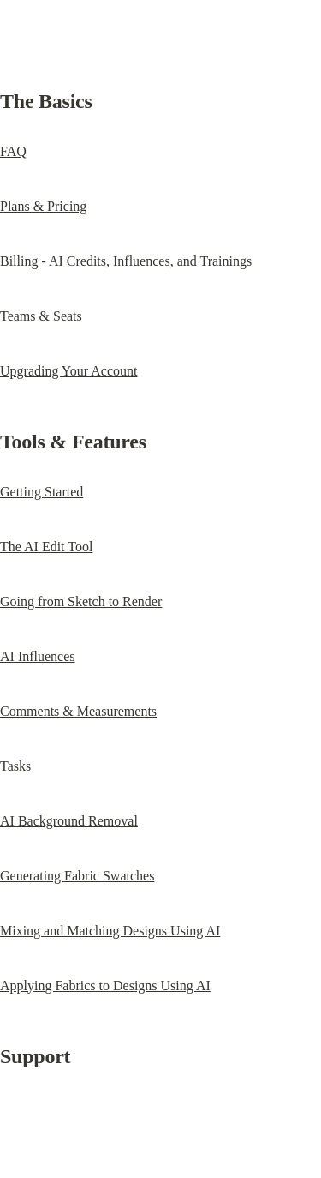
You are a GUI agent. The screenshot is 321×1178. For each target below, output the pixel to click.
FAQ (13, 151)
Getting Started (41, 491)
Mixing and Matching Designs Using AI (110, 930)
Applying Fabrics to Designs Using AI (105, 985)
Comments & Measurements (78, 711)
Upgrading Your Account (68, 371)
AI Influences (37, 656)
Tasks (15, 766)
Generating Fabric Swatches (77, 875)
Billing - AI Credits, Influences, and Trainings (126, 261)
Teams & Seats (41, 316)
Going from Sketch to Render (81, 601)
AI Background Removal (69, 821)
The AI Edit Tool (46, 546)
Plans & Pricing (43, 206)
